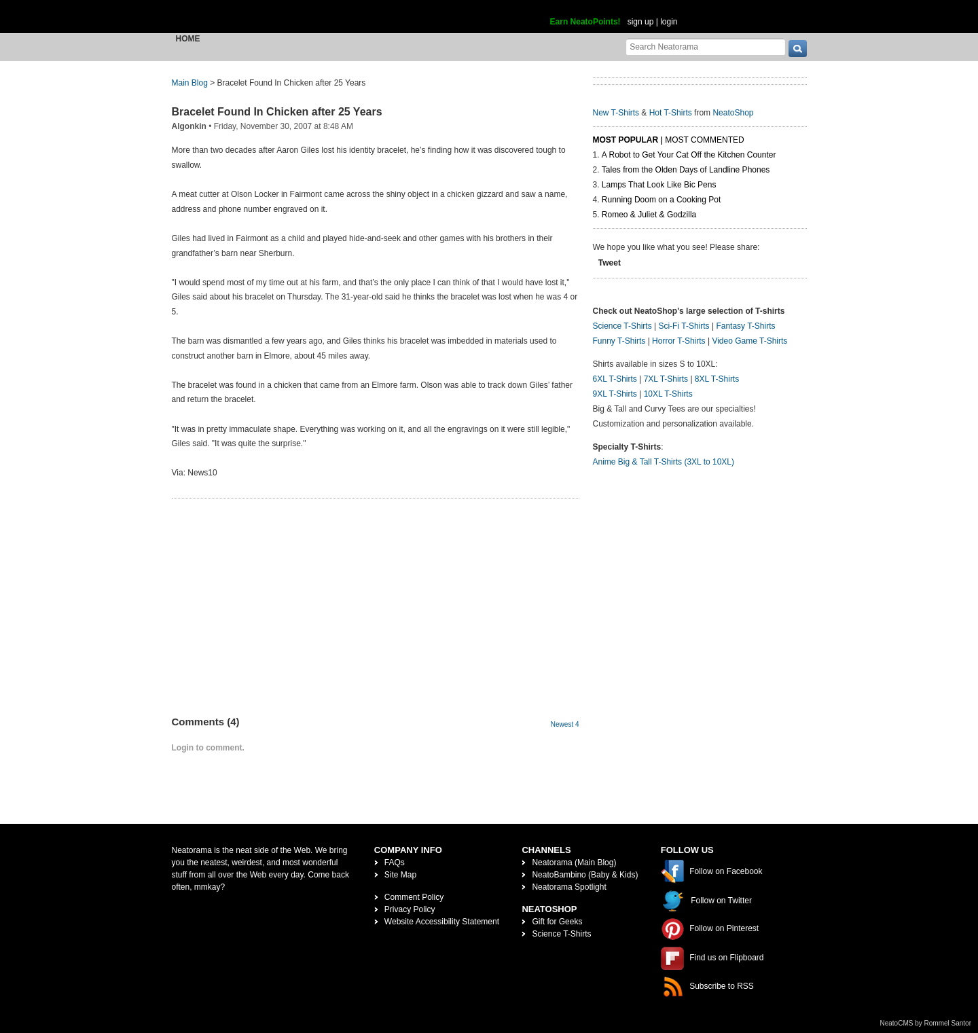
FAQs (394, 862)
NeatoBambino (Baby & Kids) (585, 875)
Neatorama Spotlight (569, 887)
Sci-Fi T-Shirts (683, 326)
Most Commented (704, 140)
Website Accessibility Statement (441, 921)
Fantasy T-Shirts (745, 326)
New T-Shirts (616, 112)
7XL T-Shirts (666, 379)
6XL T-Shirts (615, 379)
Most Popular (626, 140)
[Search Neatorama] (705, 46)
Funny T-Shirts (619, 341)
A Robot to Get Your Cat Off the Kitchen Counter (689, 155)
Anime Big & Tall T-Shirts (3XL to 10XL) (664, 462)
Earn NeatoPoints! (585, 21)
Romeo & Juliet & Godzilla (649, 214)
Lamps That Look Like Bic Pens (659, 184)
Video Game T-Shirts (749, 341)
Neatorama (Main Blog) (574, 862)
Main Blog (190, 83)
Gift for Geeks (557, 921)
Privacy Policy (409, 909)
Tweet (609, 263)
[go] (798, 48)
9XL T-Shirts (615, 394)
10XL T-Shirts (668, 394)
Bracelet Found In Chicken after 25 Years (277, 111)
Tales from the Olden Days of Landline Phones (685, 170)
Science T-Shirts (622, 326)
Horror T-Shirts (678, 341)
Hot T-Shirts (670, 112)
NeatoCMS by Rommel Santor (926, 1023)
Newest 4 (565, 724)
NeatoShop (732, 112)
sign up (641, 21)
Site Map (400, 875)
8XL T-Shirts (717, 379)
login (668, 21)
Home (188, 38)
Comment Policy (413, 897)
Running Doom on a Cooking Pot (661, 199)
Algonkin (189, 126)
